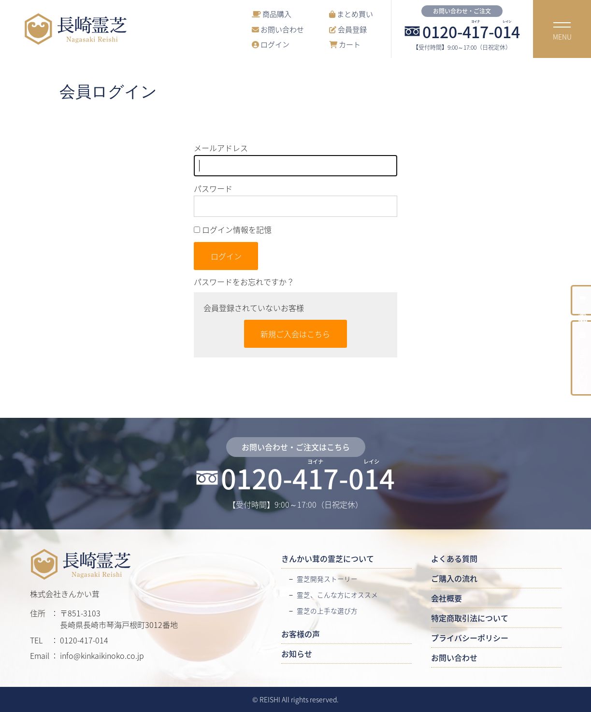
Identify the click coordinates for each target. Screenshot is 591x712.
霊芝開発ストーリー (327, 579)
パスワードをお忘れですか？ (244, 281)
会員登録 (348, 29)
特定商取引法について (469, 618)
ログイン (270, 44)
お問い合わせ (278, 29)
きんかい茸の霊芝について (327, 558)
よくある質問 (454, 558)
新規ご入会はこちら (295, 334)
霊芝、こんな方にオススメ (337, 594)
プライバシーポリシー (469, 637)
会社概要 (446, 598)
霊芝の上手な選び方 (327, 610)
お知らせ (296, 653)
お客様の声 (300, 634)
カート (344, 44)
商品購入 (271, 14)
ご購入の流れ (454, 578)
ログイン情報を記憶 (233, 229)
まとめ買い (351, 14)
